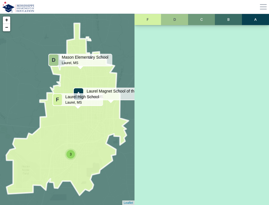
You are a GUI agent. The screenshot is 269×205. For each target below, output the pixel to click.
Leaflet (128, 202)
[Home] (18, 7)
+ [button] (6, 20)
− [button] (6, 27)
